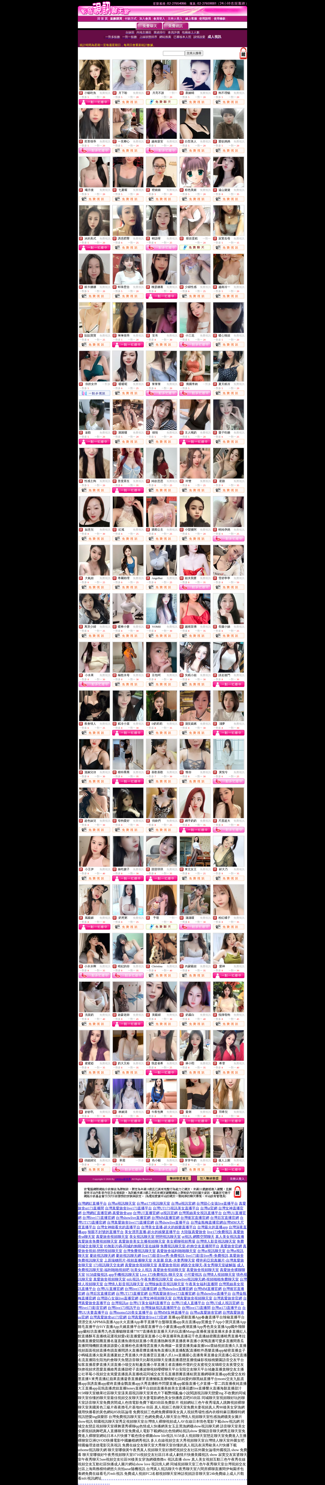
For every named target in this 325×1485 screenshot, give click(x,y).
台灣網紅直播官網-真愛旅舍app (107, 1213)
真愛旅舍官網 (231, 1246)
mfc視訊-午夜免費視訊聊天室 (150, 1279)
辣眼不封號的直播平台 (106, 1232)
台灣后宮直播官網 (224, 1218)
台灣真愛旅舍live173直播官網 (130, 1222)
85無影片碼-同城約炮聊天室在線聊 (131, 1246)
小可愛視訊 (193, 1274)
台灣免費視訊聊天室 (139, 1251)
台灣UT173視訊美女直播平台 (176, 1208)
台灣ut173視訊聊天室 (153, 1203)
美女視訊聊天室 (142, 1237)
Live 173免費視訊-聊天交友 (161, 1274)
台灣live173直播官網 (98, 1218)
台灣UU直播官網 (110, 1289)
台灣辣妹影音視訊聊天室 (164, 1284)
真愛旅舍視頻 (169, 1265)
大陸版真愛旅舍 (193, 1232)
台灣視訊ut (119, 1303)
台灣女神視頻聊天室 (155, 1298)
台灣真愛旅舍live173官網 (147, 1317)
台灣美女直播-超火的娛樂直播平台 (168, 1227)
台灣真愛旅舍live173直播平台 (128, 1208)
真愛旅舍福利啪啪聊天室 (176, 1251)
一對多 (106, 384)
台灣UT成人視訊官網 (222, 1303)
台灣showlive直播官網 (133, 1218)
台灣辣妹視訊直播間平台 (161, 1308)
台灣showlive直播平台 (172, 1222)
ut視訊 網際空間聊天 (198, 1237)
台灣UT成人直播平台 (188, 1303)
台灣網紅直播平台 (92, 1203)
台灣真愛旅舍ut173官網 (108, 1317)
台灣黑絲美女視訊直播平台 (200, 1213)
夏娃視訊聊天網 (102, 1256)
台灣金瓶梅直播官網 (206, 1222)
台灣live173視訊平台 (124, 1308)
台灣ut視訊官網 (183, 1203)
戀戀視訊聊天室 (168, 1237)
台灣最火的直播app (212, 1227)
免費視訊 (105, 93)
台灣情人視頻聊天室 (219, 1274)
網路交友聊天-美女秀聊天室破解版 (208, 1265)
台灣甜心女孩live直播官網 (117, 1298)
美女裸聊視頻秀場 (180, 1241)
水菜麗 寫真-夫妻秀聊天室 (174, 1260)
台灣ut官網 (208, 1208)
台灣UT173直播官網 (132, 1293)
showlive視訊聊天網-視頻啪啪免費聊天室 (206, 1279)
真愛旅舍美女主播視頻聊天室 (141, 1241)
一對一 (173, 93)
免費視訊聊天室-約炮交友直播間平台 (189, 1246)
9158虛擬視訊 (97, 1274)
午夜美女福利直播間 (201, 1284)
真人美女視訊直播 (229, 1237)
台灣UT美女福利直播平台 (149, 1303)
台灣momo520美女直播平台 (131, 1312)
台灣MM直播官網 (165, 1218)
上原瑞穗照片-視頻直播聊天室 (128, 1260)
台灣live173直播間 (196, 1308)
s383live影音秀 (123, 1179)
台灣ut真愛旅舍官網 (205, 1312)
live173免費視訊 (219, 1232)
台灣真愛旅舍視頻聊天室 (192, 1298)
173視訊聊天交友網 (108, 1265)
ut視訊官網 (169, 1213)
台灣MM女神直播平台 (171, 1312)
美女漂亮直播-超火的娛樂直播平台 (152, 1232)
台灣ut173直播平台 (226, 1308)
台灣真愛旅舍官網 (227, 1298)
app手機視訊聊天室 (124, 1274)
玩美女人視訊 (141, 1270)
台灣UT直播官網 (146, 1213)
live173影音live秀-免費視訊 (163, 1256)
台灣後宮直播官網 (194, 1218)
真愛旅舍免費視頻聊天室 (98, 1241)
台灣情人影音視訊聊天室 (216, 1241)
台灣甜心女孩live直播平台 (217, 1203)
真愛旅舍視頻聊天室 (112, 1237)
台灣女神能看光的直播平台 (118, 1227)
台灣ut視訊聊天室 (122, 1203)
